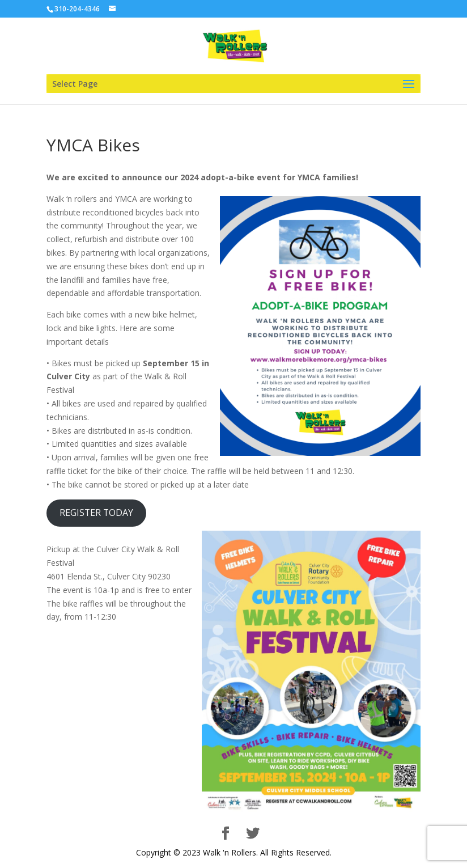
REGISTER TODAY (96, 512)
